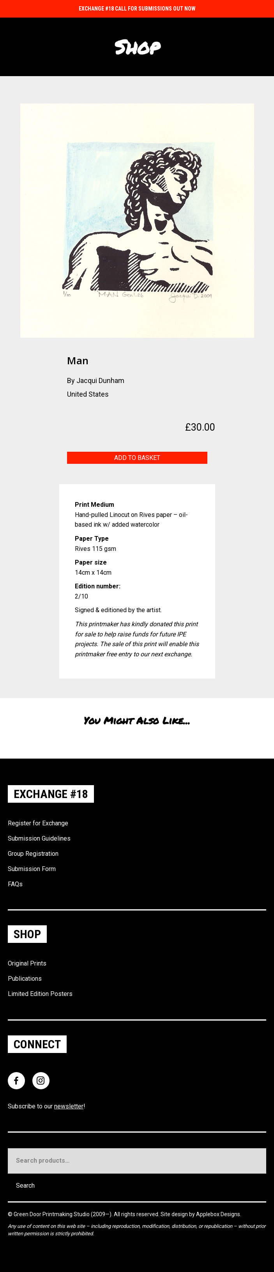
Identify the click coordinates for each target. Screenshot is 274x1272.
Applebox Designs (218, 1214)
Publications (25, 978)
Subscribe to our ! (46, 1106)
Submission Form (32, 869)
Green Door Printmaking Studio (52, 1214)
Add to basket (137, 457)
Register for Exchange (38, 823)
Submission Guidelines (39, 838)
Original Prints (27, 963)
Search (25, 1185)
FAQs (15, 884)
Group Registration (33, 853)
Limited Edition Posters (40, 994)
